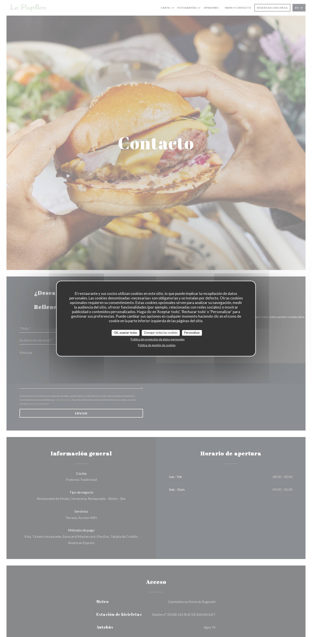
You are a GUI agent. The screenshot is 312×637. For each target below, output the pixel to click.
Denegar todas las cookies (160, 332)
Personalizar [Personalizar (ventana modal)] (192, 332)
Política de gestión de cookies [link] (157, 345)
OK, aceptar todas (125, 332)
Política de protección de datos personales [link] (158, 339)
